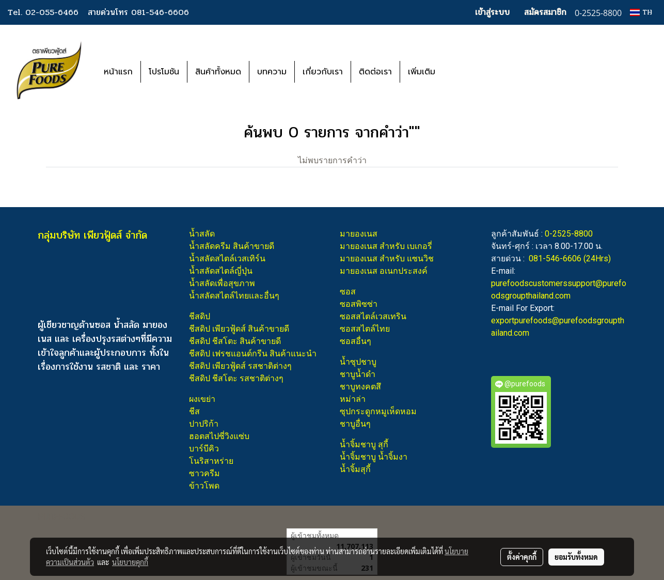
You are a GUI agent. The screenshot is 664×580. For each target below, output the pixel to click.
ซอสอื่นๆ (355, 341)
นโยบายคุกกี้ (130, 562)
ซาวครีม (204, 473)
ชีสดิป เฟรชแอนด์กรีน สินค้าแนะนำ (253, 353)
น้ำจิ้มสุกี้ (355, 469)
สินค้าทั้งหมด (218, 72)
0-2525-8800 (569, 234)
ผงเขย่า (202, 399)
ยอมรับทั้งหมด (576, 556)
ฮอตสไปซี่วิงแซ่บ (219, 436)
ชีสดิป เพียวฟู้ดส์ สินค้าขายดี (239, 329)
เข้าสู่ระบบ (492, 12)
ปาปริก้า (203, 424)
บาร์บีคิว (204, 448)
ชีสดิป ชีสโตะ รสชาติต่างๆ (236, 378)
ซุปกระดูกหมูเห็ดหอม (378, 411)
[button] (458, 72)
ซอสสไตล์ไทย (365, 329)
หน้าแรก (118, 72)
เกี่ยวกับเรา (323, 72)
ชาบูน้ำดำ (357, 374)
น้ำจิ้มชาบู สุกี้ (364, 444)
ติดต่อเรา (375, 72)
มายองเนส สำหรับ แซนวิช (387, 258)
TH (641, 12)
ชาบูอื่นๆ (355, 424)
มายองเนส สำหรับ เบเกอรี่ (386, 246)
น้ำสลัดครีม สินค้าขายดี (231, 246)
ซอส (348, 291)
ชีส (194, 411)
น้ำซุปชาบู (358, 362)
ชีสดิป (199, 316)
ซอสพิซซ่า (358, 304)
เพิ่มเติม (421, 72)
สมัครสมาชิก (545, 12)
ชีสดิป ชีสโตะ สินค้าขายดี (235, 341)
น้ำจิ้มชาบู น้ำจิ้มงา (373, 457)
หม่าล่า (353, 399)
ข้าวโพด (204, 486)
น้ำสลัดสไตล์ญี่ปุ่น (220, 271)
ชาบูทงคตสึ (360, 386)
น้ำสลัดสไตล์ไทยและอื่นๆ (234, 296)
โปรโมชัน (164, 72)
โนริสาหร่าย (211, 461)
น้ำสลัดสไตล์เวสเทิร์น (227, 258)
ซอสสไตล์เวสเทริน (373, 316)
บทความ (272, 72)
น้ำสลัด (202, 234)
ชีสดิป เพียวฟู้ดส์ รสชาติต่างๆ (240, 366)
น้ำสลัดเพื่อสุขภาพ (222, 283)
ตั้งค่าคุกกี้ (521, 556)
